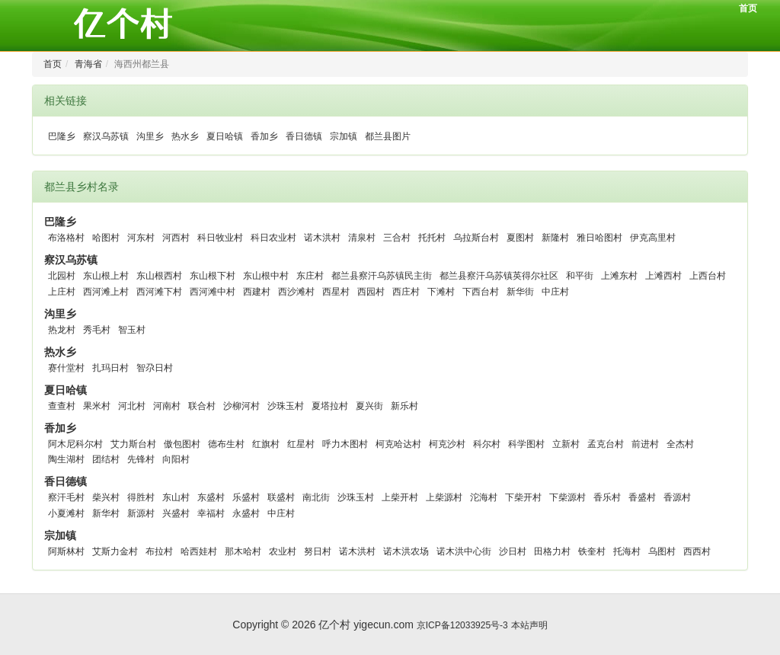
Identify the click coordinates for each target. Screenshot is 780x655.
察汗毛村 (66, 497)
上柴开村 (400, 497)
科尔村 (486, 444)
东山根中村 (266, 275)
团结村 (106, 459)
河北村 (131, 406)
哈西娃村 (199, 551)
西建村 (256, 291)
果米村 (96, 406)
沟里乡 (150, 136)
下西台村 (480, 291)
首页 (748, 8)
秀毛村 (96, 329)
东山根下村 (212, 275)
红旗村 (266, 444)
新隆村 (555, 237)
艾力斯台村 (133, 444)
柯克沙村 (447, 444)
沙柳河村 (241, 406)
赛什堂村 (66, 368)
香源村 (677, 497)
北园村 (61, 275)
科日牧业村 (220, 237)
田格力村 (552, 551)
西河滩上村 (106, 291)
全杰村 (680, 444)
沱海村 (483, 497)
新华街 (520, 291)
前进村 (645, 444)
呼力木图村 (345, 444)
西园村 (371, 291)
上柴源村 (444, 497)
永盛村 (246, 513)
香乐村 (607, 497)
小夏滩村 (66, 513)
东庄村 (310, 275)
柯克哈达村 (398, 444)
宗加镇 (343, 136)
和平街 (579, 275)
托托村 (432, 237)
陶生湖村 (66, 459)
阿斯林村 (66, 551)
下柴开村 (523, 497)
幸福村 (211, 513)
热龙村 (61, 329)
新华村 (106, 513)
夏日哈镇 (224, 136)
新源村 (141, 513)
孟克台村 (605, 444)
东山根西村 (159, 275)
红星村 (301, 444)
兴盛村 (176, 513)
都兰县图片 (388, 136)
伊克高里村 (653, 237)
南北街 (316, 497)
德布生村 (226, 444)
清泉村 (362, 237)
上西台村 (707, 275)
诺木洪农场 (406, 551)
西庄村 (406, 291)
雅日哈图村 (599, 237)
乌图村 (662, 551)
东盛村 (211, 497)
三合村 (397, 237)
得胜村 (141, 497)
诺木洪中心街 (463, 551)
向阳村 (176, 459)
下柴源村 (567, 497)
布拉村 (159, 551)
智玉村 (131, 329)
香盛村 (642, 497)
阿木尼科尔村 (75, 444)
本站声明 (529, 625)
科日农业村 (273, 237)
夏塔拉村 (330, 406)
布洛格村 (66, 237)
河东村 (141, 237)
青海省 (88, 64)
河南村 (167, 406)
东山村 (176, 497)
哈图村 (106, 237)
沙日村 (512, 551)
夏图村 (520, 237)
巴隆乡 (61, 136)
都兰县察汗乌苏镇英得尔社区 (499, 275)
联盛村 (281, 497)
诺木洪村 (322, 237)
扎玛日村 (110, 368)
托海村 (627, 551)
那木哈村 (243, 551)
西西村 (697, 551)
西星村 (336, 291)
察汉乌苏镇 (106, 136)
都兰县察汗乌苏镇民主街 (381, 275)
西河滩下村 (159, 291)
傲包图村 (182, 444)
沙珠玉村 (285, 406)
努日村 (317, 551)
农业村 (282, 551)
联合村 (202, 406)
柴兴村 (106, 497)
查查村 (61, 406)
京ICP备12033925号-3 (462, 625)
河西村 (176, 237)
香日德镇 (304, 136)
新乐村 (404, 406)
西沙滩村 (296, 291)
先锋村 (141, 459)
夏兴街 (369, 406)
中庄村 (555, 291)
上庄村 (61, 291)
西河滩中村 (212, 291)
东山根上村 (106, 275)
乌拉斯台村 (476, 237)
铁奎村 (592, 551)
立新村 (566, 444)
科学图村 (526, 444)
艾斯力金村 (115, 551)
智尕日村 (154, 368)
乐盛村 (246, 497)
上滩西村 (663, 275)
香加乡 (264, 136)
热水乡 (185, 136)
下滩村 (441, 291)
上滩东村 (619, 275)
